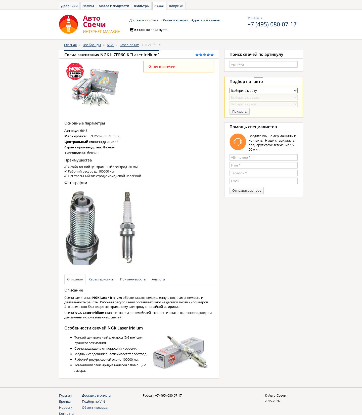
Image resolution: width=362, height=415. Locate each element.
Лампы (88, 6)
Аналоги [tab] (158, 279)
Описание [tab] (75, 279)
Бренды (65, 401)
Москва (254, 17)
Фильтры (142, 6)
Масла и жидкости (114, 6)
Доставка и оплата (143, 20)
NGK (110, 45)
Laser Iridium (129, 45)
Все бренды (92, 45)
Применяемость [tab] (133, 279)
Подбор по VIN (93, 401)
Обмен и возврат (174, 20)
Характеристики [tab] (101, 279)
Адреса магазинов (205, 20)
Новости (65, 407)
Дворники (69, 6)
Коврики (176, 6)
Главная (70, 45)
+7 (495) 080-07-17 (272, 24)
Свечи (159, 6)
